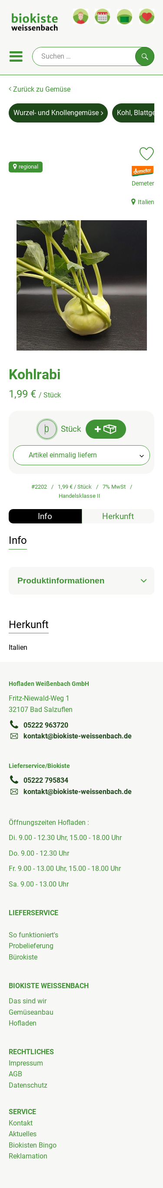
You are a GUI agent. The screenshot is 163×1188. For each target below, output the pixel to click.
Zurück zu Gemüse (39, 89)
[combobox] (81, 455)
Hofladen (23, 1023)
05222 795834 (38, 780)
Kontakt (21, 1123)
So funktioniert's (33, 935)
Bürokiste (23, 957)
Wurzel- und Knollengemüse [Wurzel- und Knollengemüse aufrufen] (58, 113)
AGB (15, 1074)
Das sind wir (28, 1001)
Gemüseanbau (31, 1012)
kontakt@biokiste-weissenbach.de (70, 736)
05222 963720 (38, 725)
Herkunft (118, 516)
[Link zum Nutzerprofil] (80, 16)
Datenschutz (28, 1085)
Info (45, 516)
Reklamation (28, 1156)
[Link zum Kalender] (102, 16)
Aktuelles (23, 1134)
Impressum (26, 1063)
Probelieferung (31, 946)
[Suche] (93, 56)
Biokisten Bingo (33, 1145)
